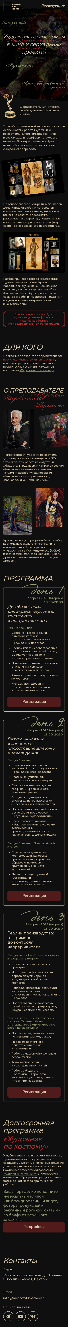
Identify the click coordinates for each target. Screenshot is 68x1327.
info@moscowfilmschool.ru (24, 1298)
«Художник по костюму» (37, 370)
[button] (34, 702)
